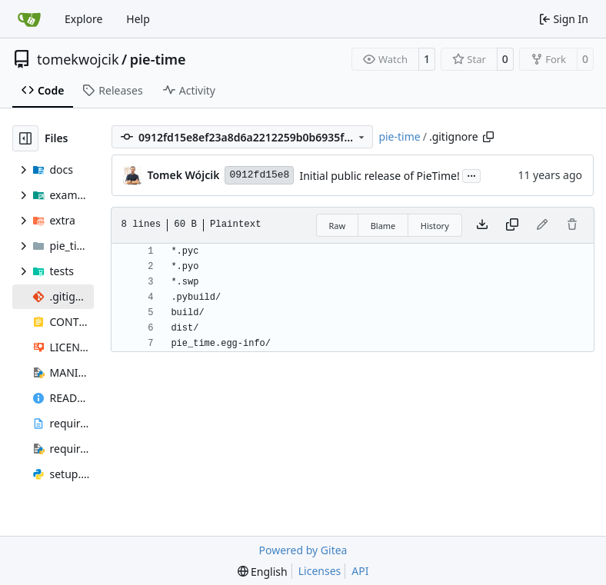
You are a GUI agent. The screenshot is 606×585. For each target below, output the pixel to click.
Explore (83, 19)
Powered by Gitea (303, 550)
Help (138, 19)
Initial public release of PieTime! (379, 175)
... (471, 174)
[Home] (29, 19)
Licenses (319, 570)
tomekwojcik (78, 59)
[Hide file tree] (25, 138)
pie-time (158, 59)
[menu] (263, 571)
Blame (383, 225)
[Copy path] (488, 136)
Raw (337, 225)
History (435, 225)
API (359, 570)
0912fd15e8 (259, 175)
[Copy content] (512, 225)
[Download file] (482, 225)
